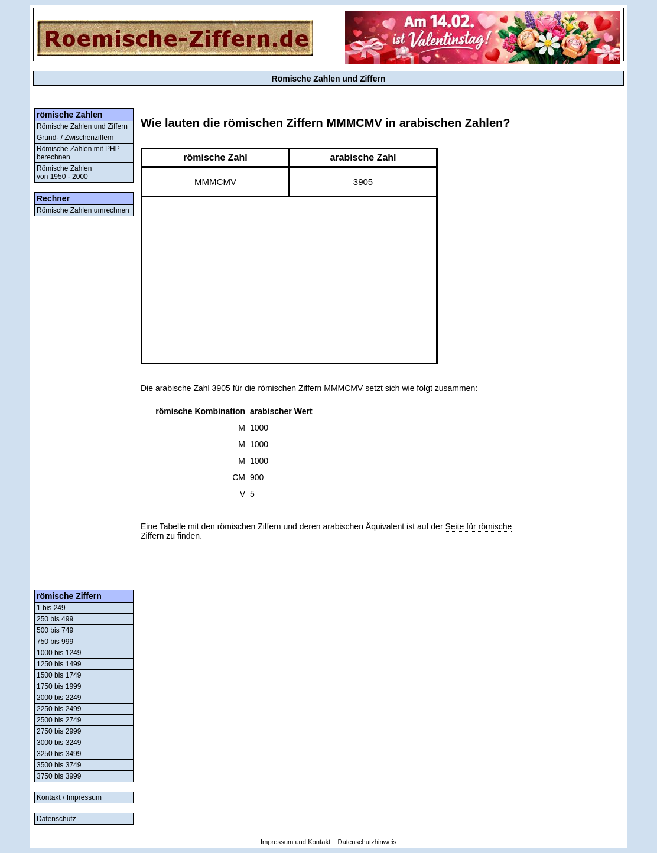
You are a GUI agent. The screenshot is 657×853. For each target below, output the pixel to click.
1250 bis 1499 (59, 664)
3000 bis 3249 (59, 742)
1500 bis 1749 (59, 675)
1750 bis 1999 (59, 686)
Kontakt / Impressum (69, 797)
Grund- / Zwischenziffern (75, 138)
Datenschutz (56, 819)
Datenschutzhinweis (367, 841)
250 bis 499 (55, 619)
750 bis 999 (55, 641)
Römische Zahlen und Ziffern (82, 126)
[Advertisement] (84, 403)
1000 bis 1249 (59, 653)
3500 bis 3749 (59, 765)
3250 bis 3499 (59, 754)
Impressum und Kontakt (295, 841)
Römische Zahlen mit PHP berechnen (78, 153)
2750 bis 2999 (59, 731)
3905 (363, 182)
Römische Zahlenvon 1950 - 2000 (64, 172)
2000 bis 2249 (59, 698)
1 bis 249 (51, 608)
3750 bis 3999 (59, 776)
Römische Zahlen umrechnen (83, 210)
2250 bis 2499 (59, 709)
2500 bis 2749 (59, 720)
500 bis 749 (55, 630)
